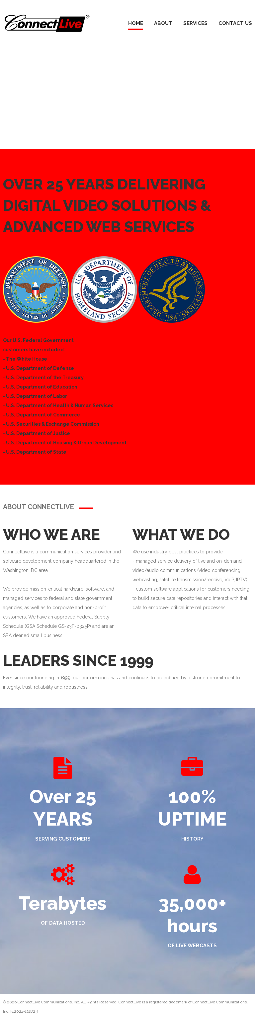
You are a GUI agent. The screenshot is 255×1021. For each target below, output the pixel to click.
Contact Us (235, 23)
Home (135, 23)
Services (195, 23)
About (163, 23)
